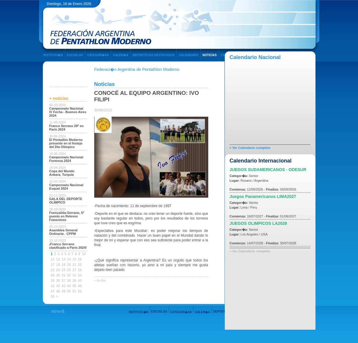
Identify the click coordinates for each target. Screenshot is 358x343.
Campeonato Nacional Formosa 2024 (66, 158)
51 (74, 291)
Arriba (101, 280)
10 (84, 254)
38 (69, 281)
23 (53, 270)
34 (80, 275)
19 (63, 265)
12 (58, 259)
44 (69, 286)
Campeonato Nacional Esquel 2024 (66, 186)
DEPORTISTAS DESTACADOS (153, 55)
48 (58, 291)
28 (80, 270)
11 (53, 259)
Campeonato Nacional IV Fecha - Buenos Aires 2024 (68, 112)
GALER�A (120, 55)
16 (80, 259)
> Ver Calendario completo (250, 147)
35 (53, 281)
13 (63, 259)
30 (58, 275)
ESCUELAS (75, 55)
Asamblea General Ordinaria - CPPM (63, 231)
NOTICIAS (210, 55)
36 (58, 281)
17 (53, 265)
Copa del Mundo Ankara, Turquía (62, 172)
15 (74, 259)
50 (69, 291)
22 (80, 265)
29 (53, 275)
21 (74, 265)
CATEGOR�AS (98, 55)
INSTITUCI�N (53, 55)
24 (58, 270)
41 (53, 286)
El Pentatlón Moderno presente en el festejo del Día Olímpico (66, 143)
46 (80, 286)
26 (69, 270)
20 (69, 265)
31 (63, 275)
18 (58, 265)
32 (69, 275)
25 (63, 270)
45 (74, 286)
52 (80, 291)
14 (69, 259)
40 (80, 281)
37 (63, 281)
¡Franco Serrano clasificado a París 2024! (68, 245)
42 (58, 286)
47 (53, 291)
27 (74, 270)
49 (63, 291)
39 (74, 281)
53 (53, 297)
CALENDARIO (188, 55)
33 (74, 275)
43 (63, 286)
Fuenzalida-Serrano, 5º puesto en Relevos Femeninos (66, 216)
